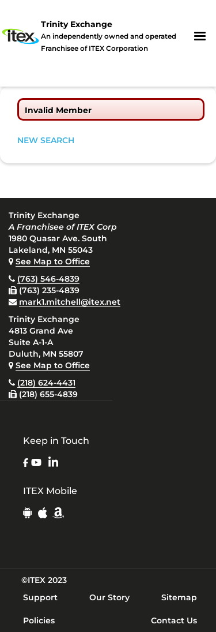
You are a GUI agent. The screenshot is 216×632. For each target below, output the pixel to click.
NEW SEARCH (45, 140)
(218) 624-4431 (46, 382)
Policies (39, 620)
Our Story (109, 597)
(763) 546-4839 (48, 279)
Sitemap (179, 597)
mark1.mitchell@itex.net (69, 302)
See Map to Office (53, 261)
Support (40, 597)
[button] (200, 36)
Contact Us (174, 620)
